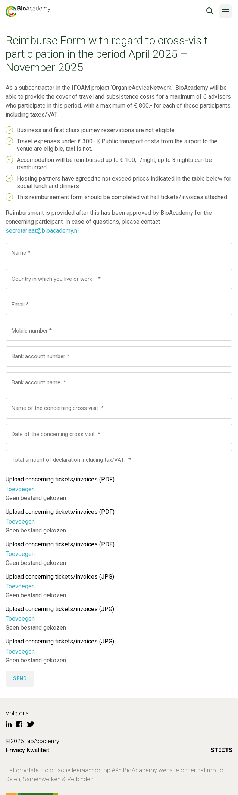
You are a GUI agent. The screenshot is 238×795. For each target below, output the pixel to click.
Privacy (15, 750)
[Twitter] (30, 724)
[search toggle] (209, 11)
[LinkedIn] (9, 724)
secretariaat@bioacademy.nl (42, 230)
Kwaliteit (37, 750)
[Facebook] (19, 724)
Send (20, 678)
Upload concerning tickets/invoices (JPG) (60, 576)
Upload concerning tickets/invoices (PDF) (60, 479)
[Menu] (225, 11)
